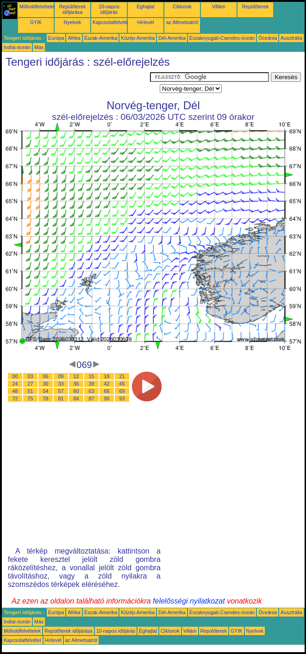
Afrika (74, 38)
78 (46, 398)
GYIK (36, 22)
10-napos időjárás (109, 9)
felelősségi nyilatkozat (189, 601)
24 (15, 383)
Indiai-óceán (17, 47)
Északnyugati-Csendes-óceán (222, 38)
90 (107, 398)
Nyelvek (72, 22)
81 (61, 398)
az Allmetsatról (182, 22)
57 (61, 391)
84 (76, 398)
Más (39, 47)
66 (107, 391)
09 (61, 376)
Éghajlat (146, 6)
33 (61, 383)
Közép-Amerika (138, 38)
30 (46, 383)
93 (122, 398)
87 (91, 398)
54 (46, 391)
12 (76, 376)
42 (107, 383)
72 (15, 398)
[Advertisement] (76, 83)
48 (15, 391)
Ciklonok (182, 6)
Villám (218, 6)
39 (91, 383)
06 (46, 376)
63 (91, 391)
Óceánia (267, 38)
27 (30, 383)
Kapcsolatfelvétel (111, 22)
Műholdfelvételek (37, 6)
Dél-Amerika (172, 38)
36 (76, 383)
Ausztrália (291, 38)
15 (91, 376)
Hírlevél (145, 22)
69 (122, 391)
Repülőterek (255, 6)
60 (76, 391)
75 (30, 398)
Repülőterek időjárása (72, 9)
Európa (56, 38)
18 (107, 376)
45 (122, 383)
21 (122, 376)
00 (15, 376)
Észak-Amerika (101, 38)
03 (30, 376)
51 (30, 391)
